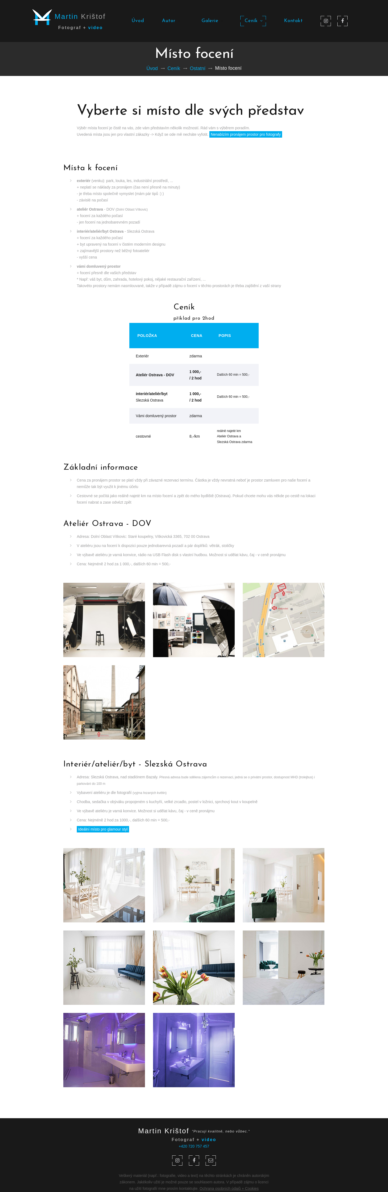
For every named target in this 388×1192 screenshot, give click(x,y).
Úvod (137, 21)
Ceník (253, 21)
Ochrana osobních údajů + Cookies (229, 1188)
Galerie (212, 21)
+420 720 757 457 (194, 1146)
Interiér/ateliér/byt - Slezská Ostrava (135, 764)
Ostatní (197, 68)
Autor (170, 21)
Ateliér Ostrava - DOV (107, 524)
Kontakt (293, 21)
